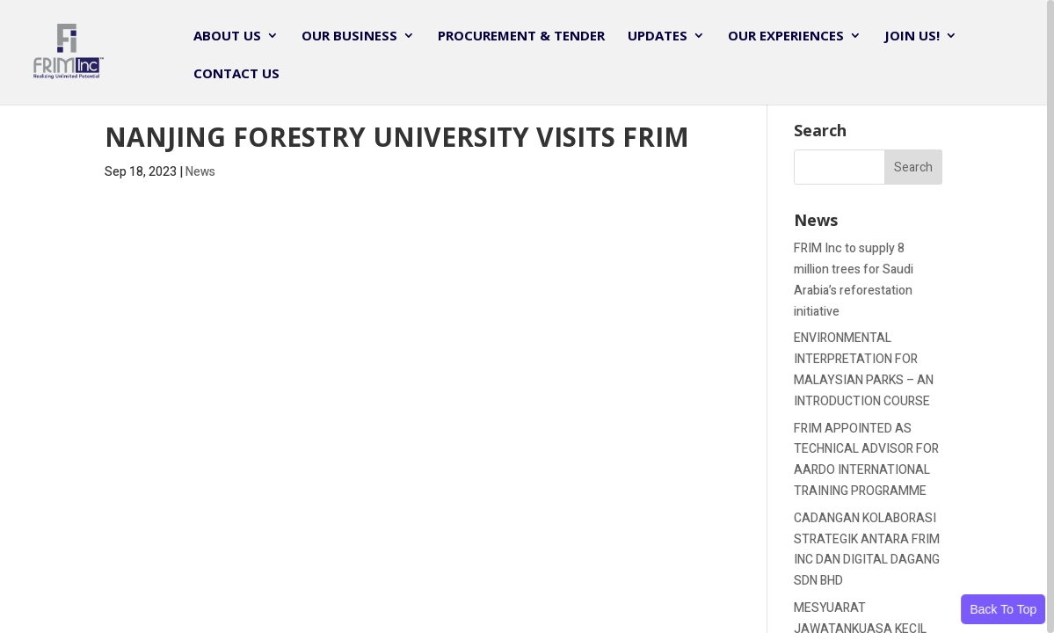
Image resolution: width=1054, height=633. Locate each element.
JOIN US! (912, 36)
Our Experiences (786, 36)
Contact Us (236, 74)
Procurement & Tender (521, 36)
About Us (227, 36)
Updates (657, 36)
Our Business (349, 36)
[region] (527, 316)
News (200, 172)
